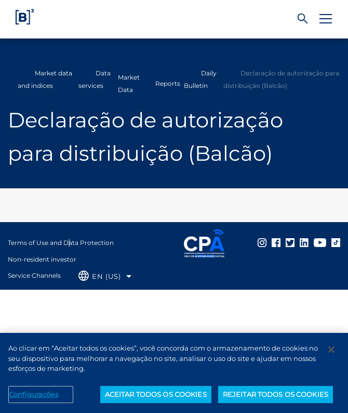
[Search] (302, 19)
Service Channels (34, 275)
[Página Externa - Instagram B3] (262, 242)
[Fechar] (331, 352)
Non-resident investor (42, 259)
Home (14, 79)
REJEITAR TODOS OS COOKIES (275, 397)
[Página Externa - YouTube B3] (320, 242)
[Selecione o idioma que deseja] (104, 276)
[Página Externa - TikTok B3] (335, 242)
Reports (167, 83)
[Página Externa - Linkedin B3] (304, 242)
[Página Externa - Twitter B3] (290, 242)
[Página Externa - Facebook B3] (276, 242)
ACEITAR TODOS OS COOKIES (156, 397)
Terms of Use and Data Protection (61, 243)
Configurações (33, 397)
